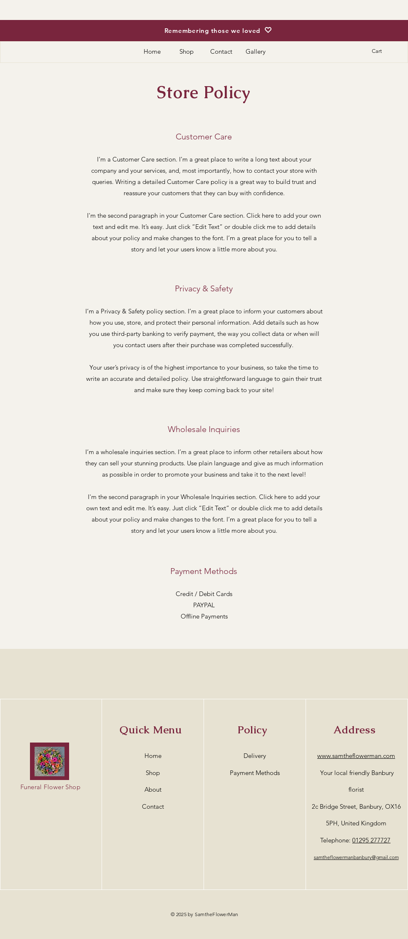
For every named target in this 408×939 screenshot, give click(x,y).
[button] (381, 51)
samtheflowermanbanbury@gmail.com (356, 857)
